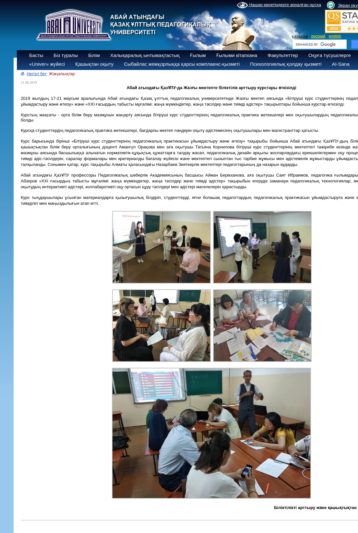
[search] (319, 44)
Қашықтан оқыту (94, 64)
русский (318, 36)
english (335, 36)
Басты (36, 55)
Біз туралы (66, 55)
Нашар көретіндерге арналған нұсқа (279, 5)
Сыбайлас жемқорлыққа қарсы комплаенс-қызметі (182, 64)
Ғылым (198, 55)
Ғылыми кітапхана (236, 55)
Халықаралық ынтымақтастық (145, 55)
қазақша (300, 36)
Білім (94, 55)
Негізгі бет (37, 73)
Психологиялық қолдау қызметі (285, 64)
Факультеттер (283, 55)
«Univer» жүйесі (47, 64)
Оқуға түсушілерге (329, 55)
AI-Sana (341, 64)
